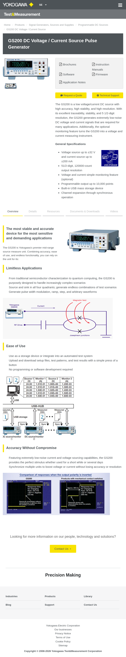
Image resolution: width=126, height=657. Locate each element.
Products (19, 24)
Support (49, 604)
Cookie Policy (63, 641)
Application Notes (74, 82)
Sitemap (63, 645)
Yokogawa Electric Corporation (63, 625)
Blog (8, 604)
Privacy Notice (63, 633)
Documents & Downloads (85, 211)
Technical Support (108, 95)
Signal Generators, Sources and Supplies (51, 24)
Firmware (102, 74)
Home (7, 24)
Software (68, 74)
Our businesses (63, 629)
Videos (114, 211)
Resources (53, 211)
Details (33, 211)
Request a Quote (71, 95)
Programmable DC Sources (93, 24)
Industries (11, 596)
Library (88, 596)
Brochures (69, 64)
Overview (12, 211)
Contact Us (62, 548)
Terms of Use (63, 637)
